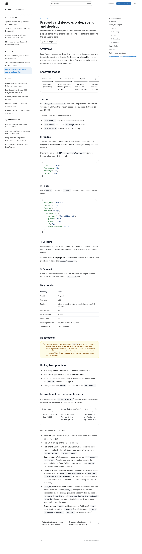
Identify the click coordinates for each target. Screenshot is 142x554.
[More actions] (56, 42)
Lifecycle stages (115, 25)
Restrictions (113, 49)
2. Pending (115, 32)
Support (111, 3)
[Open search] (71, 4)
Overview (112, 21)
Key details (113, 46)
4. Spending (115, 39)
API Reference (19, 10)
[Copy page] (47, 42)
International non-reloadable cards (123, 57)
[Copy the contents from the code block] (95, 78)
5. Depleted (115, 42)
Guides (8, 10)
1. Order (114, 28)
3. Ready (114, 35)
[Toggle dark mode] (135, 3)
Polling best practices (117, 53)
